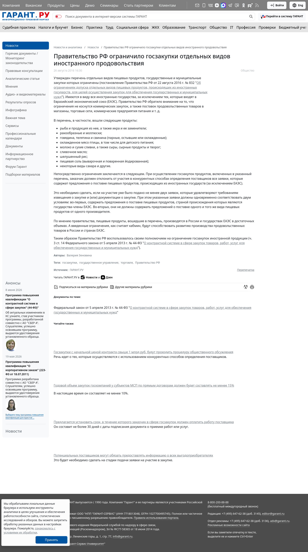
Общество (218, 27)
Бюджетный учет (293, 27)
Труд (109, 27)
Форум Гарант (16, 166)
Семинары (109, 5)
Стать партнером (138, 5)
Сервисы (12, 126)
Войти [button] (277, 5)
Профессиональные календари (21, 135)
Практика (94, 27)
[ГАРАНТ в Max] (223, 5)
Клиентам (167, 5)
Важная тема (15, 118)
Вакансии (34, 5)
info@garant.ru (122, 536)
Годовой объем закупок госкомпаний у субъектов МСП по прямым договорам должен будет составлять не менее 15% (144, 385)
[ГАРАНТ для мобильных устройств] (204, 5)
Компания (11, 5)
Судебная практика (18, 27)
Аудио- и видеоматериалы (26, 94)
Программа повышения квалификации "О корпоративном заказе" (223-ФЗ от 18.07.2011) (26, 368)
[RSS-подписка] (257, 5)
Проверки (267, 27)
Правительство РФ (147, 262)
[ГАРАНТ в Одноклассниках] (243, 5)
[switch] (58, 16)
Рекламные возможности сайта (229, 525)
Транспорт (197, 27)
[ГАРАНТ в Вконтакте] (210, 5)
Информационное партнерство (19, 156)
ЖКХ (155, 27)
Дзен (107, 277)
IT (231, 27)
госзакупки (69, 262)
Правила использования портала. (156, 518)
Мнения (12, 86)
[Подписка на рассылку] (197, 5)
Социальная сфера (132, 27)
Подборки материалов (23, 174)
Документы (14, 146)
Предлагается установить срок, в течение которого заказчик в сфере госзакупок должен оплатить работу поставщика (144, 422)
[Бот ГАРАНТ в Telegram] (237, 5)
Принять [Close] (51, 540)
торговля (127, 262)
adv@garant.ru (279, 521)
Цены (75, 5)
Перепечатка (245, 270)
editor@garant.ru (273, 513)
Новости (12, 45)
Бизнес (77, 27)
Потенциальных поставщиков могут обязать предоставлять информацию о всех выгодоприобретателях (133, 455)
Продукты (56, 5)
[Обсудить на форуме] (245, 287)
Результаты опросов (21, 102)
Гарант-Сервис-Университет (85, 544)
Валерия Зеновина (79, 255)
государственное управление (98, 262)
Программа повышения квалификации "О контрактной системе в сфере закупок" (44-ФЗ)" (22, 301)
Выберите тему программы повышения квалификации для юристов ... (24, 416)
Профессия (246, 27)
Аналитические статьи (22, 78)
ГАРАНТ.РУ (76, 270)
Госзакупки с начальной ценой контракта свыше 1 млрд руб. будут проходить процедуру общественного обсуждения (143, 352)
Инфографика (16, 110)
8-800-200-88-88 (218, 502)
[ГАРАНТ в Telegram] (230, 5)
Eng (297, 5)
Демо (90, 5)
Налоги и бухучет (53, 27)
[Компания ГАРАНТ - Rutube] (250, 5)
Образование (173, 27)
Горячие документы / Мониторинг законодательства (22, 58)
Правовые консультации (24, 71)
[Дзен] (217, 5)
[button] (282, 16)
